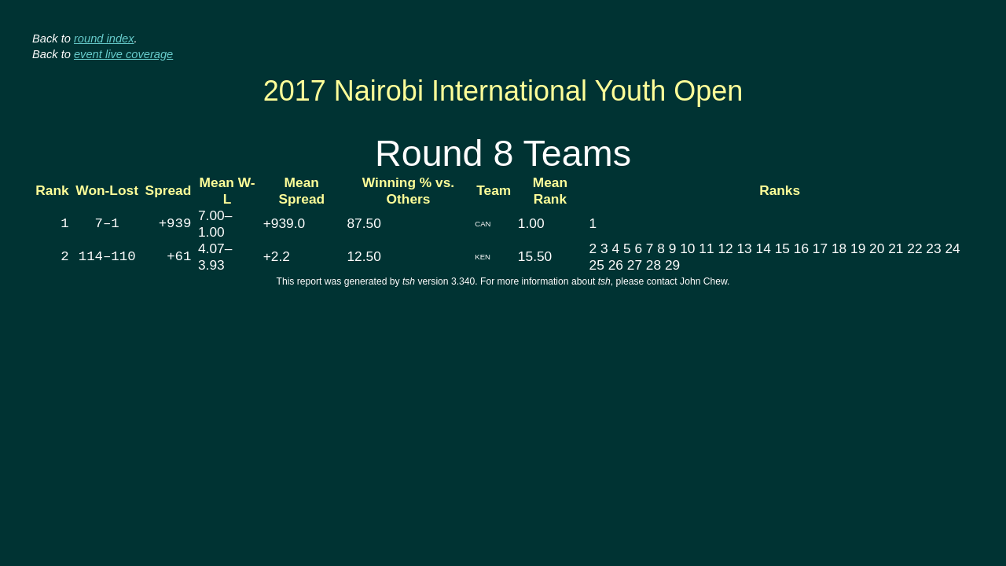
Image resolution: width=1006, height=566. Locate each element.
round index (104, 38)
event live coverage (123, 54)
